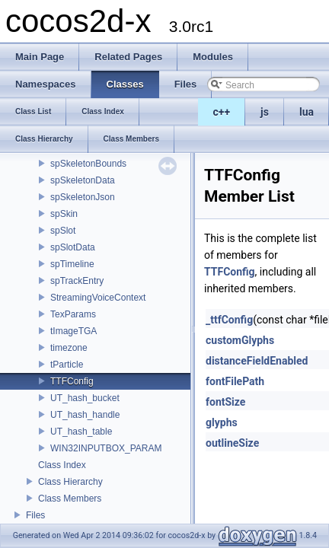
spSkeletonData (82, 180)
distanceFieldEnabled (257, 361)
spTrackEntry (77, 281)
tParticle (66, 364)
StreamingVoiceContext (97, 297)
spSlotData (72, 247)
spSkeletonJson (82, 197)
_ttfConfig (229, 320)
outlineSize (232, 443)
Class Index (62, 465)
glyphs (222, 422)
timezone (69, 347)
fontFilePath (235, 381)
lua (306, 112)
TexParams (73, 314)
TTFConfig (72, 381)
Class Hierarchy (70, 481)
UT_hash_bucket (85, 398)
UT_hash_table (81, 431)
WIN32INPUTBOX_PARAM (105, 448)
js (264, 112)
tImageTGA (73, 331)
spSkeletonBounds (88, 163)
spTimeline (72, 264)
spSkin (64, 214)
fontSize (225, 402)
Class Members (69, 498)
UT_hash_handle (85, 414)
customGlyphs (240, 340)
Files (35, 515)
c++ (222, 112)
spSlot (62, 230)
